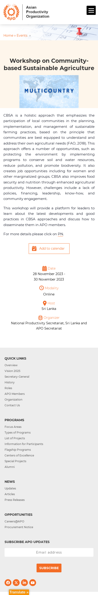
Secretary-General (17, 376)
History (10, 382)
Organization (13, 399)
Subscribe (49, 568)
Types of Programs (18, 432)
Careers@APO (14, 521)
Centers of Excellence (19, 455)
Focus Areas (13, 427)
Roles (8, 388)
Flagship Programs (18, 449)
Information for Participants (24, 444)
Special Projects (15, 461)
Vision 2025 (12, 371)
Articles (10, 494)
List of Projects (15, 438)
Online (49, 294)
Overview (11, 365)
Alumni (10, 467)
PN (60, 234)
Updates (10, 488)
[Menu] (91, 10)
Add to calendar (52, 248)
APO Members (15, 394)
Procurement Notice (19, 527)
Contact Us (12, 405)
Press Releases (15, 500)
